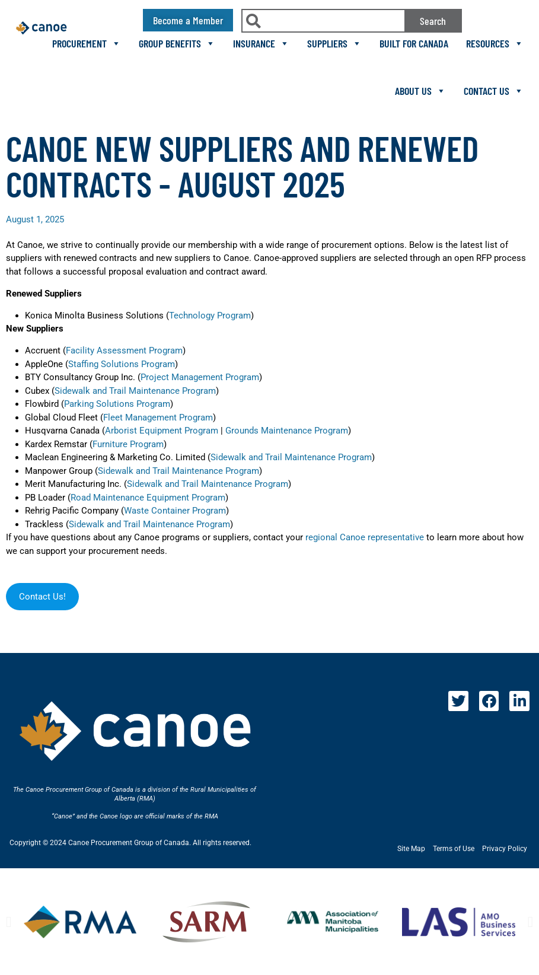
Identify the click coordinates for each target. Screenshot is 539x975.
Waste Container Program (175, 510)
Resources (495, 43)
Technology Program (210, 315)
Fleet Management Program (158, 417)
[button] (8, 922)
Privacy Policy (504, 849)
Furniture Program (128, 444)
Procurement (86, 43)
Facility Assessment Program (124, 350)
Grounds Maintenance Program (286, 430)
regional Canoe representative (364, 537)
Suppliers (334, 43)
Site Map (411, 849)
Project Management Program (200, 377)
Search (433, 20)
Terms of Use (453, 849)
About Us (420, 90)
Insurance (261, 43)
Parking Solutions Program (117, 404)
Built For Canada (413, 43)
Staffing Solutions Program (121, 364)
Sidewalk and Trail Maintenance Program (135, 390)
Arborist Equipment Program (161, 430)
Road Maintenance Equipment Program (148, 497)
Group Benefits (177, 43)
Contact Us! (42, 596)
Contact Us (494, 90)
